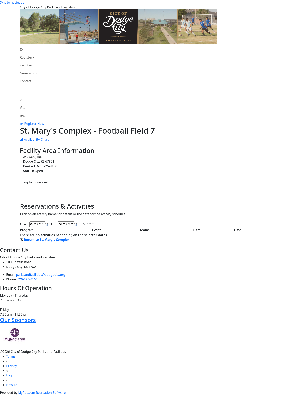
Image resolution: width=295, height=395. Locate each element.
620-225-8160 (28, 279)
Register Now (34, 123)
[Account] (30, 89)
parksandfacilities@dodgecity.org (40, 274)
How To (11, 385)
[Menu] (22, 116)
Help (9, 375)
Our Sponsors (18, 320)
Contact (25, 81)
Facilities (26, 65)
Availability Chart (34, 139)
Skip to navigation (13, 2)
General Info (29, 73)
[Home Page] (30, 49)
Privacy (11, 366)
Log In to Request (35, 182)
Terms (10, 356)
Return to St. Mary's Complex (46, 240)
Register (26, 57)
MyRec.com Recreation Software (42, 392)
